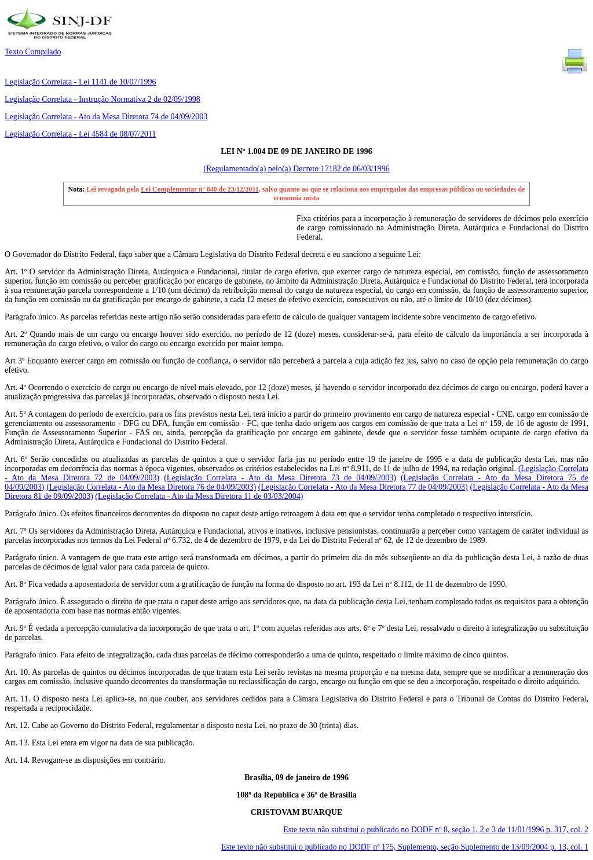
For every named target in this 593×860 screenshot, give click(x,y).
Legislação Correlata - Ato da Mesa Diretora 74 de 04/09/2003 (106, 116)
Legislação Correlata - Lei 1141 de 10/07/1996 (80, 82)
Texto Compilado (33, 51)
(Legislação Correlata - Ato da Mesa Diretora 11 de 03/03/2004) (199, 496)
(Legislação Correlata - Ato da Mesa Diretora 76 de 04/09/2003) (151, 487)
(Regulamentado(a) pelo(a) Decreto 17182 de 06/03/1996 (296, 168)
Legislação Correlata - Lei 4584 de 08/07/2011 (80, 134)
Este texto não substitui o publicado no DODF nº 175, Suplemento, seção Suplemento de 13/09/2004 (404, 847)
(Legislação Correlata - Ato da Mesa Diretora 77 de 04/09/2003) (363, 487)
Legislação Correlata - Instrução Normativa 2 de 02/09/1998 (102, 99)
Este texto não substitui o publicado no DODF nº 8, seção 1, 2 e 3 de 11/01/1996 (435, 829)
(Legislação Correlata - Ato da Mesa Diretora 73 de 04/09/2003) (280, 477)
